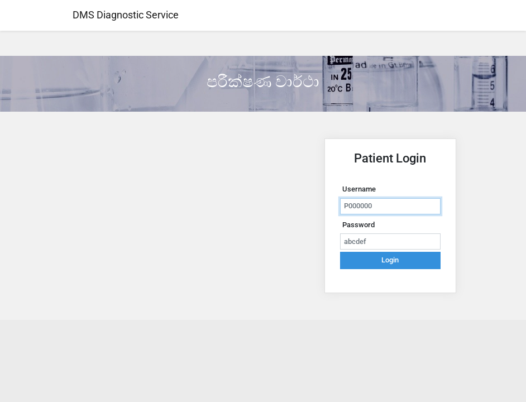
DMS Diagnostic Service (124, 15)
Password (358, 225)
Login (390, 260)
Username (359, 189)
